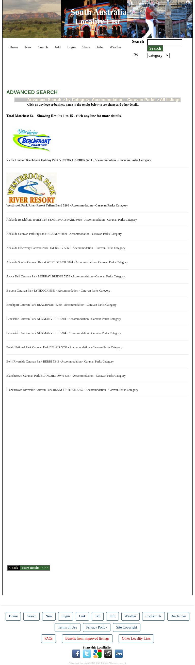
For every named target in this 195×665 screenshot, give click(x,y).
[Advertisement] (98, 72)
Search (43, 47)
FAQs (48, 638)
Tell (98, 616)
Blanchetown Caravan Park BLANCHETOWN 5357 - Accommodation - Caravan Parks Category (66, 375)
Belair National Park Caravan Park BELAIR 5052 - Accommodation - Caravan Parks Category (65, 347)
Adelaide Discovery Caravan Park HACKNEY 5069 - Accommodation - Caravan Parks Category (66, 248)
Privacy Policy (96, 627)
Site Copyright (126, 627)
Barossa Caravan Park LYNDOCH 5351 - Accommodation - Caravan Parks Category (59, 290)
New (28, 47)
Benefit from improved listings (87, 638)
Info (100, 47)
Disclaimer (178, 616)
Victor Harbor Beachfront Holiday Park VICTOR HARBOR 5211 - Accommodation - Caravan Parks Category (79, 160)
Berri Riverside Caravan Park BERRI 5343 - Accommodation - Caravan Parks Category (60, 361)
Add (58, 47)
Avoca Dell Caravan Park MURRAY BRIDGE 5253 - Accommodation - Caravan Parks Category (66, 276)
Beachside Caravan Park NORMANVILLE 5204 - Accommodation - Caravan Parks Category (64, 319)
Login (71, 47)
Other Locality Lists (136, 638)
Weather (115, 47)
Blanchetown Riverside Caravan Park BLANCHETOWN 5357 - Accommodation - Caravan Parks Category (73, 390)
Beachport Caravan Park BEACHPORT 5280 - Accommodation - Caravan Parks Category (62, 305)
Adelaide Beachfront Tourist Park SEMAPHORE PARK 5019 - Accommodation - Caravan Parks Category (72, 219)
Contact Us (153, 616)
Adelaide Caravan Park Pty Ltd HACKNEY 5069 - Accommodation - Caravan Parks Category (64, 234)
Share (86, 47)
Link (82, 616)
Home (14, 47)
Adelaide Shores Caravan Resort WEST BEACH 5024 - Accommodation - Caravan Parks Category (67, 262)
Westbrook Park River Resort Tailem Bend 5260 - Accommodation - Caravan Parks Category (67, 205)
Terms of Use (67, 627)
